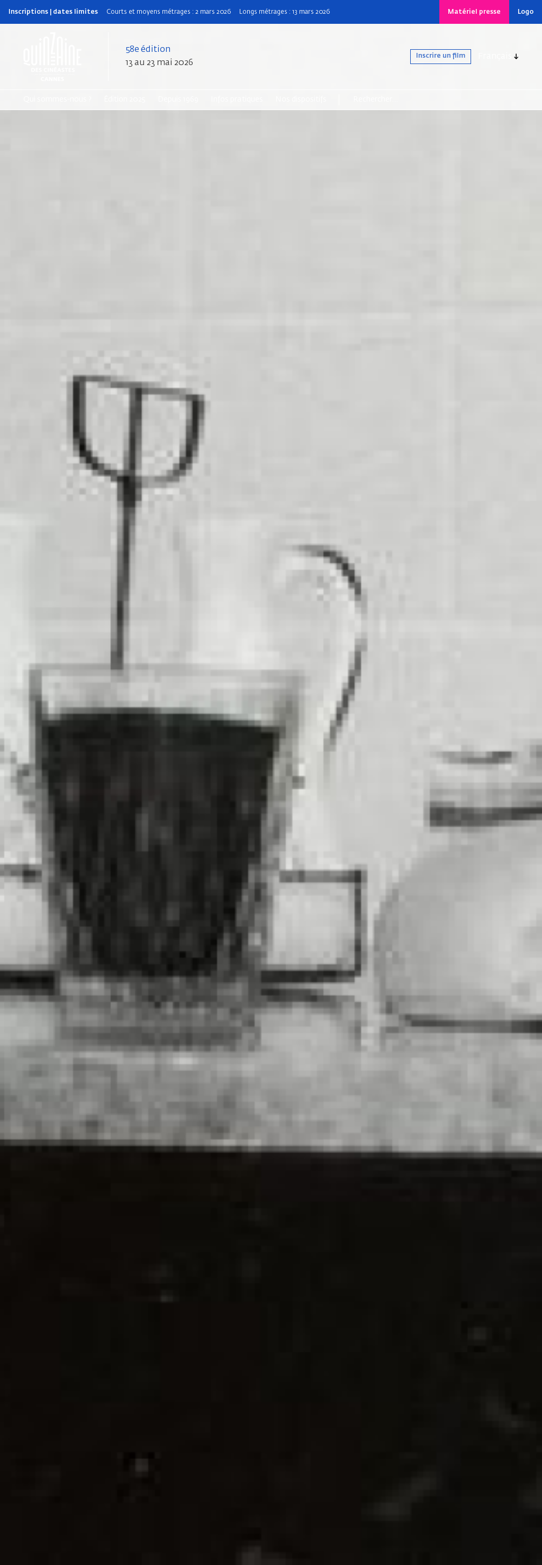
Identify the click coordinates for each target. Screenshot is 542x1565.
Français (495, 56)
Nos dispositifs (301, 99)
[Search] (394, 99)
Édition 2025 (125, 99)
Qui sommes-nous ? (57, 99)
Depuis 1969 (178, 99)
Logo (526, 12)
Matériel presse (474, 12)
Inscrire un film (430, 56)
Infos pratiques (237, 99)
